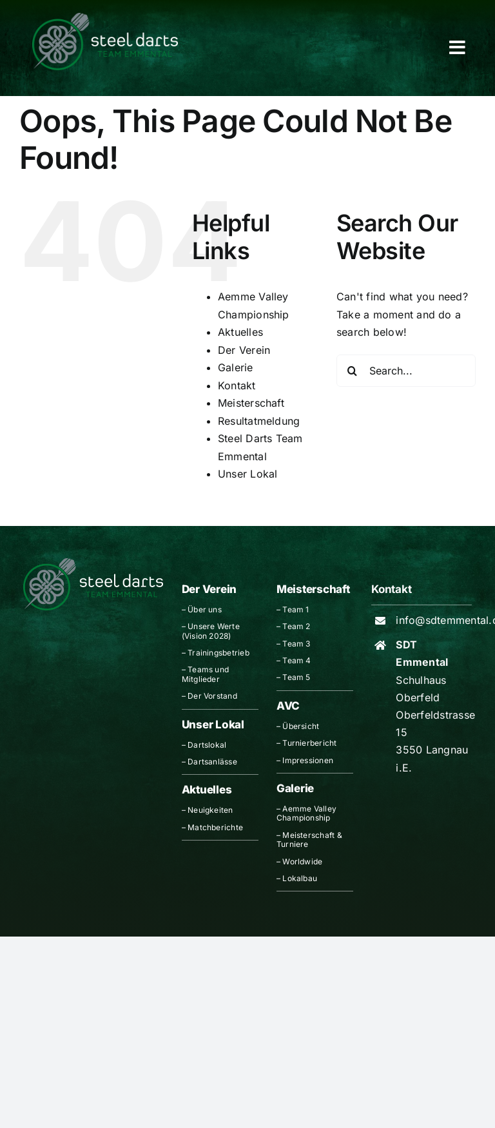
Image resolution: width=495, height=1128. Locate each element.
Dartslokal (207, 745)
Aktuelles (240, 332)
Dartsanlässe (212, 761)
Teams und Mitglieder (205, 674)
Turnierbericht (309, 743)
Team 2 (296, 626)
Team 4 (296, 660)
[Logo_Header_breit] (105, 18)
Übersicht (300, 726)
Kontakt (237, 385)
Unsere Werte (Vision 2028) (211, 630)
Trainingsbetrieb (218, 652)
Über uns (205, 609)
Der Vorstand (212, 696)
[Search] (352, 371)
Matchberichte (215, 827)
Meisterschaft (251, 402)
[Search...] (406, 371)
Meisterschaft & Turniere (309, 839)
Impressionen (307, 760)
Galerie (235, 367)
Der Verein (244, 350)
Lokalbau (299, 878)
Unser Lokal (248, 473)
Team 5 (296, 677)
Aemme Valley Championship (306, 813)
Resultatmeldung (259, 420)
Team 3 (296, 643)
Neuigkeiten (210, 810)
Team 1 (295, 609)
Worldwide (302, 861)
